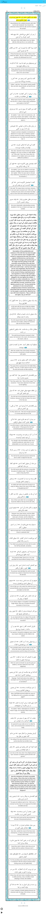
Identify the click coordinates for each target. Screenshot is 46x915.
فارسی (43, 5)
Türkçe (40, 5)
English (36, 5)
